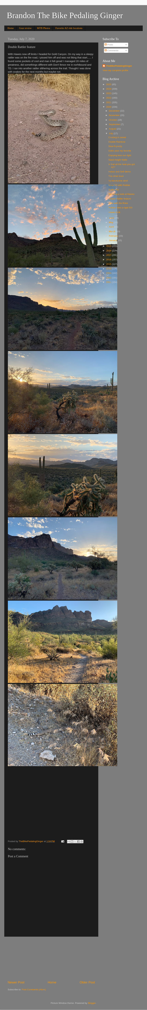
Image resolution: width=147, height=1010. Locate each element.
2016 (109, 259)
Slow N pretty (115, 146)
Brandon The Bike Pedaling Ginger (65, 15)
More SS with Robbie (119, 185)
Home (11, 28)
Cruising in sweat (117, 137)
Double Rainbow (116, 142)
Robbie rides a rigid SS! (120, 207)
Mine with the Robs (118, 203)
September (115, 124)
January (113, 240)
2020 (109, 107)
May (111, 222)
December (114, 110)
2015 (109, 264)
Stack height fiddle (117, 160)
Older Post (87, 982)
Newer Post (16, 982)
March (112, 231)
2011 (109, 282)
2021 (109, 102)
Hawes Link (114, 212)
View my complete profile (115, 70)
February (114, 236)
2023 (109, 93)
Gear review (25, 28)
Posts (109, 44)
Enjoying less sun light (119, 155)
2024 (109, 89)
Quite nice (113, 189)
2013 (109, 273)
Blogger (92, 1003)
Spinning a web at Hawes (121, 194)
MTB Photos (43, 28)
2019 (109, 246)
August (113, 128)
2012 (109, 277)
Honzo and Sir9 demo (119, 171)
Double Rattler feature (119, 198)
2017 (109, 255)
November (114, 115)
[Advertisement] (51, 958)
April (111, 227)
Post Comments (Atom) (34, 989)
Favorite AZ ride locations (68, 28)
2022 (109, 97)
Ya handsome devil (118, 180)
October (113, 120)
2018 (109, 250)
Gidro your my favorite (119, 150)
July (111, 133)
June (112, 218)
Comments (111, 50)
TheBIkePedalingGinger (119, 66)
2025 (109, 84)
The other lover (116, 176)
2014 (109, 268)
